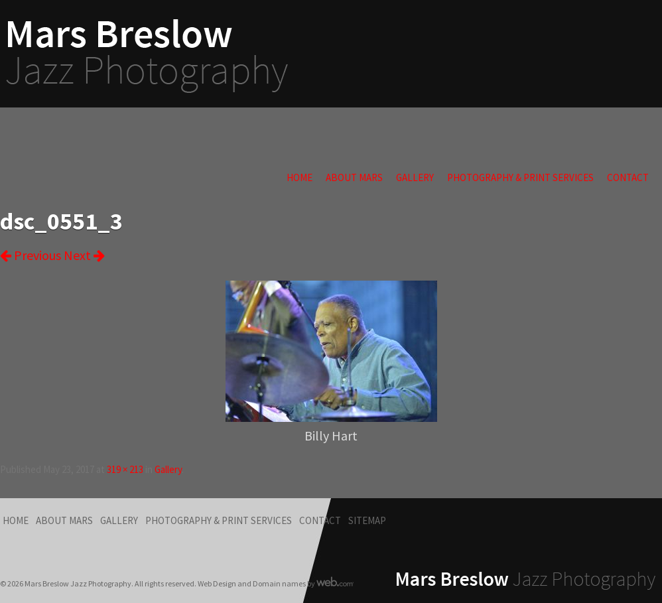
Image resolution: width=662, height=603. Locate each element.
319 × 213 (125, 469)
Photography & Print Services (520, 177)
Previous (30, 255)
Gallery (415, 177)
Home (299, 177)
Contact (628, 177)
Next (84, 255)
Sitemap (367, 520)
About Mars (354, 177)
